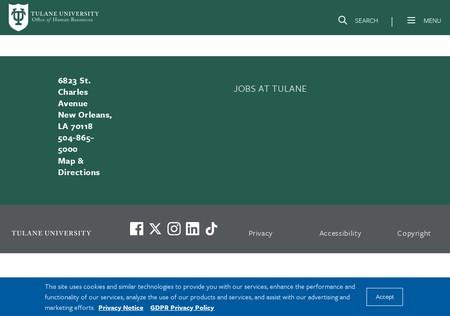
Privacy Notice (120, 307)
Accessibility (340, 232)
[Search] (358, 22)
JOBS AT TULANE (270, 88)
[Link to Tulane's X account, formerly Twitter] (155, 228)
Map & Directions (79, 166)
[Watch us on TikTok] (211, 228)
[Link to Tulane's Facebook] (174, 228)
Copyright (414, 232)
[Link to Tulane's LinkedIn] (192, 228)
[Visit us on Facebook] (136, 228)
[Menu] (411, 20)
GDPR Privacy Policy (182, 307)
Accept (385, 297)
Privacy (261, 232)
